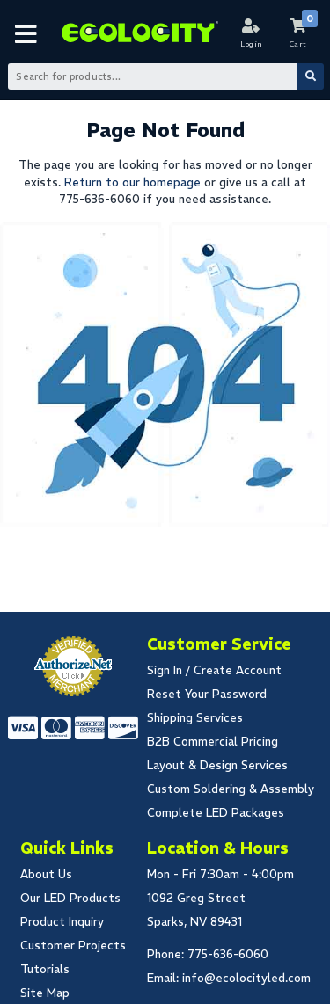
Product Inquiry (62, 921)
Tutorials (45, 969)
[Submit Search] (310, 76)
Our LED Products (70, 898)
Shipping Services (195, 717)
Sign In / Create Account (214, 670)
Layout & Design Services (217, 765)
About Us (46, 874)
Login (251, 44)
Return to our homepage (132, 182)
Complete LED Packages (215, 812)
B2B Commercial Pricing (212, 741)
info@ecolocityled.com (246, 978)
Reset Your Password (207, 694)
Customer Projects (73, 945)
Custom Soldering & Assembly (230, 789)
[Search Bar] (164, 76)
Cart (298, 44)
